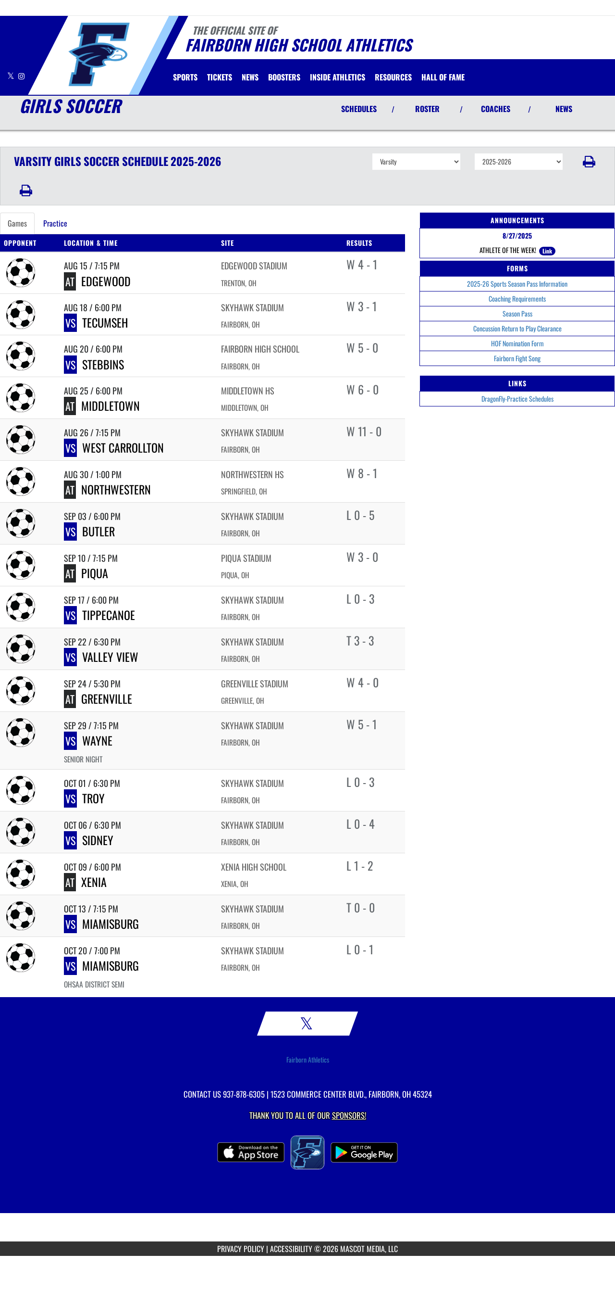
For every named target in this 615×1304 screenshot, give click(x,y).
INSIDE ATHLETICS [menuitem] (337, 77)
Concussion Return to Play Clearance (517, 328)
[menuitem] (219, 77)
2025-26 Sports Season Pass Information (517, 284)
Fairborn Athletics (307, 1059)
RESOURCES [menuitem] (393, 77)
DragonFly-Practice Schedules (517, 398)
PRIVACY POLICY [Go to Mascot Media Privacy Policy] (240, 1248)
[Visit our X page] (11, 76)
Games (17, 223)
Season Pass (517, 313)
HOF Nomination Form (517, 343)
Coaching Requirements (517, 298)
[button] (589, 161)
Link (547, 251)
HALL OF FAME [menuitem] (443, 77)
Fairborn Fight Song (517, 358)
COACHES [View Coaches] (495, 109)
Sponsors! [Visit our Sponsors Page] (349, 1115)
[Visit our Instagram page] (21, 76)
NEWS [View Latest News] (563, 109)
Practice (55, 223)
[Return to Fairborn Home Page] (98, 54)
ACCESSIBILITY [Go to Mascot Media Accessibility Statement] (291, 1248)
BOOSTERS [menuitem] (284, 77)
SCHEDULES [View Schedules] (359, 109)
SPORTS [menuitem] (185, 77)
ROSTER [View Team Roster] (427, 109)
